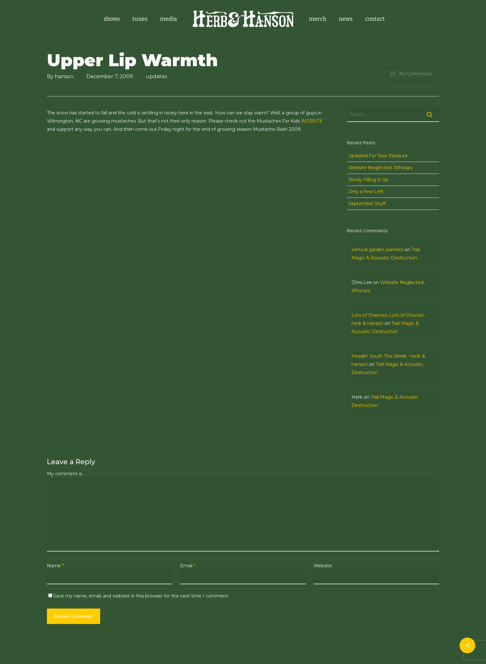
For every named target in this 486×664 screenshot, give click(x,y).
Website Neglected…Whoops (380, 167)
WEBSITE (312, 121)
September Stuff (367, 203)
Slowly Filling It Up (368, 179)
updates (156, 76)
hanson (64, 76)
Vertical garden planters (377, 249)
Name (55, 566)
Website (323, 566)
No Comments (409, 74)
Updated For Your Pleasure (378, 156)
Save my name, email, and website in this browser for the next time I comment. (141, 596)
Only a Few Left (365, 191)
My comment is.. (65, 473)
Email (187, 566)
